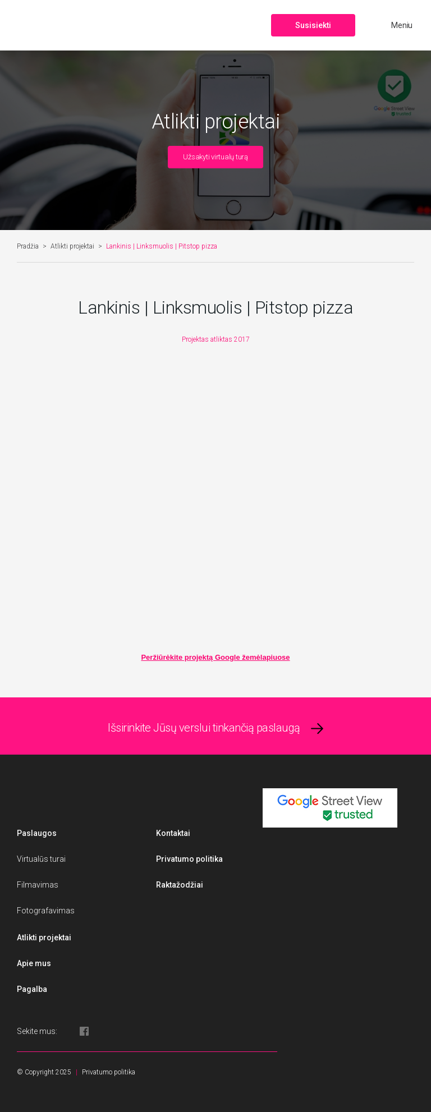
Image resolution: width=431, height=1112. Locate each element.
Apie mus (34, 963)
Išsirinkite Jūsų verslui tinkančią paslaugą (204, 727)
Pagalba (32, 989)
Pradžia (28, 246)
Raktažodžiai (179, 884)
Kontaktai (173, 833)
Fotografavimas (46, 910)
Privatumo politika (189, 858)
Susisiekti (313, 25)
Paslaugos (37, 833)
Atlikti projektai (72, 246)
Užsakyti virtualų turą (215, 157)
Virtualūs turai (41, 858)
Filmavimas (37, 884)
